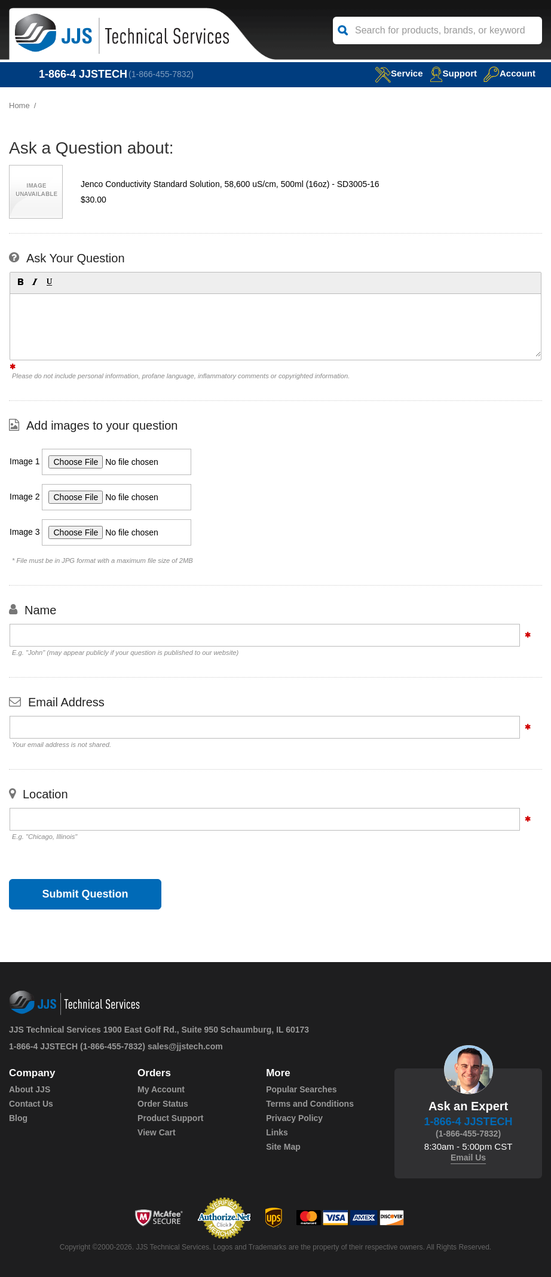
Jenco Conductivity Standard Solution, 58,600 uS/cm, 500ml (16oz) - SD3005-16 (230, 184)
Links (277, 1132)
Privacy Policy (294, 1118)
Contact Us (31, 1103)
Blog (18, 1118)
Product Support (170, 1118)
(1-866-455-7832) (161, 74)
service (399, 73)
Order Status (162, 1103)
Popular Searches (301, 1089)
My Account (161, 1089)
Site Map (283, 1147)
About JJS (29, 1089)
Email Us (468, 1157)
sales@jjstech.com (185, 1046)
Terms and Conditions (310, 1103)
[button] (20, 281)
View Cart (156, 1132)
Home (19, 105)
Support (453, 73)
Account (509, 73)
